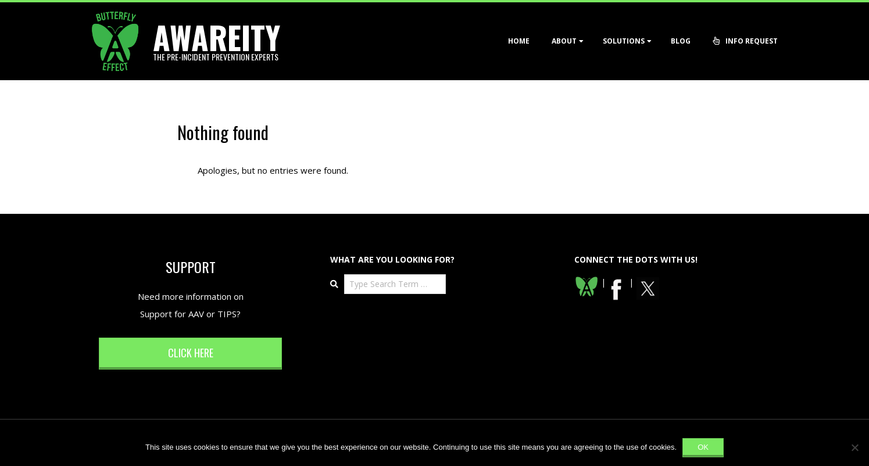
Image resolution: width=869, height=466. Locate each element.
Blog (681, 41)
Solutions (624, 41)
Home (519, 41)
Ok (703, 447)
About (564, 41)
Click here (190, 352)
